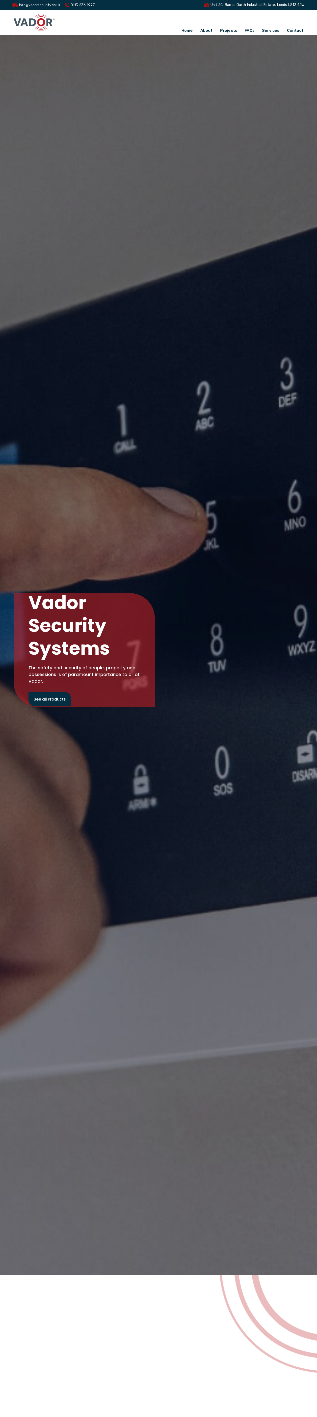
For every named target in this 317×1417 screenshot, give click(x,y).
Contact (295, 22)
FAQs (249, 22)
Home (187, 22)
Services (270, 22)
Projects (228, 22)
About (206, 22)
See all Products (50, 699)
